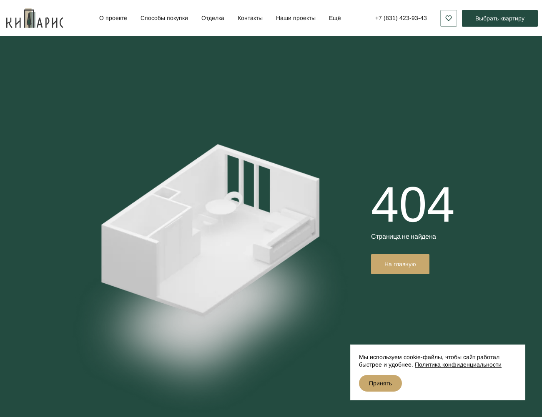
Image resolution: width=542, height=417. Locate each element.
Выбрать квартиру (499, 18)
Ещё (335, 18)
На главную (400, 264)
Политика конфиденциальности (458, 364)
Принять (380, 383)
